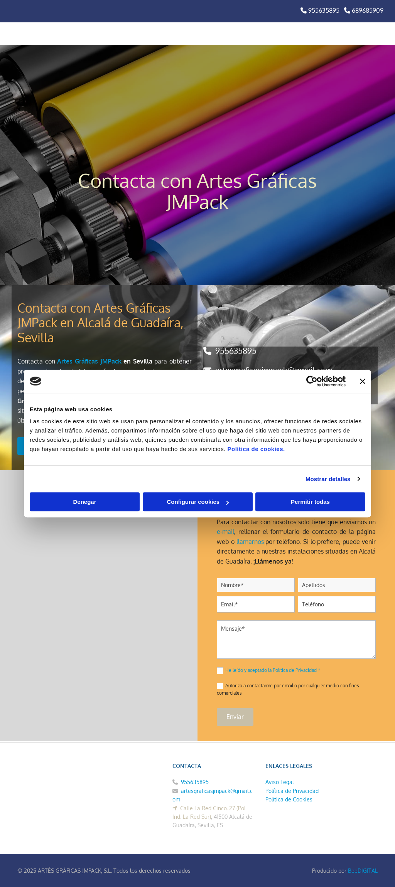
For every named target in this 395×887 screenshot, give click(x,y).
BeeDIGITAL (363, 870)
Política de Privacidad (292, 791)
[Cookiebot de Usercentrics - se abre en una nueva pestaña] (312, 381)
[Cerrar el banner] (362, 381)
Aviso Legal (279, 782)
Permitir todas (310, 501)
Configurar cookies (198, 501)
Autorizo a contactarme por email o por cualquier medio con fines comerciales (288, 689)
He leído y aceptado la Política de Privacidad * (272, 670)
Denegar (84, 501)
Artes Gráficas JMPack (89, 361)
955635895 (236, 350)
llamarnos (250, 541)
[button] (262, 33)
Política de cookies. (256, 449)
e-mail (225, 531)
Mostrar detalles (328, 479)
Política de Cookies (288, 799)
